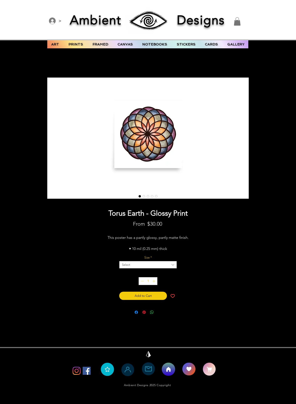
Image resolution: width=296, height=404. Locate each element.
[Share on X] (159, 312)
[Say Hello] (188, 369)
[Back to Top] (148, 354)
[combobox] (148, 264)
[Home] (168, 369)
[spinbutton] (148, 281)
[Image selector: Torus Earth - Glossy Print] (140, 196)
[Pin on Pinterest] (144, 312)
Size (148, 257)
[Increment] (154, 281)
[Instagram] (77, 371)
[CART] (209, 369)
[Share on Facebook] (136, 312)
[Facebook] (87, 371)
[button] (237, 21)
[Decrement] (142, 281)
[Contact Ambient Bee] (148, 369)
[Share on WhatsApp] (151, 312)
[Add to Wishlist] (173, 296)
